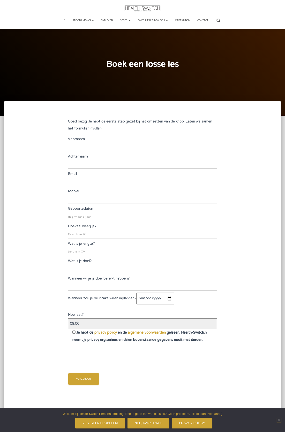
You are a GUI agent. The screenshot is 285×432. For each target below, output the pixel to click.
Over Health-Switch (153, 20)
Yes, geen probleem (100, 423)
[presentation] (105, 361)
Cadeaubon (182, 20)
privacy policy (105, 332)
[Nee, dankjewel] (279, 420)
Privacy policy (192, 423)
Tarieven (107, 20)
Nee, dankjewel (148, 423)
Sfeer (125, 20)
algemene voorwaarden (147, 332)
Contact (202, 20)
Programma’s (83, 20)
